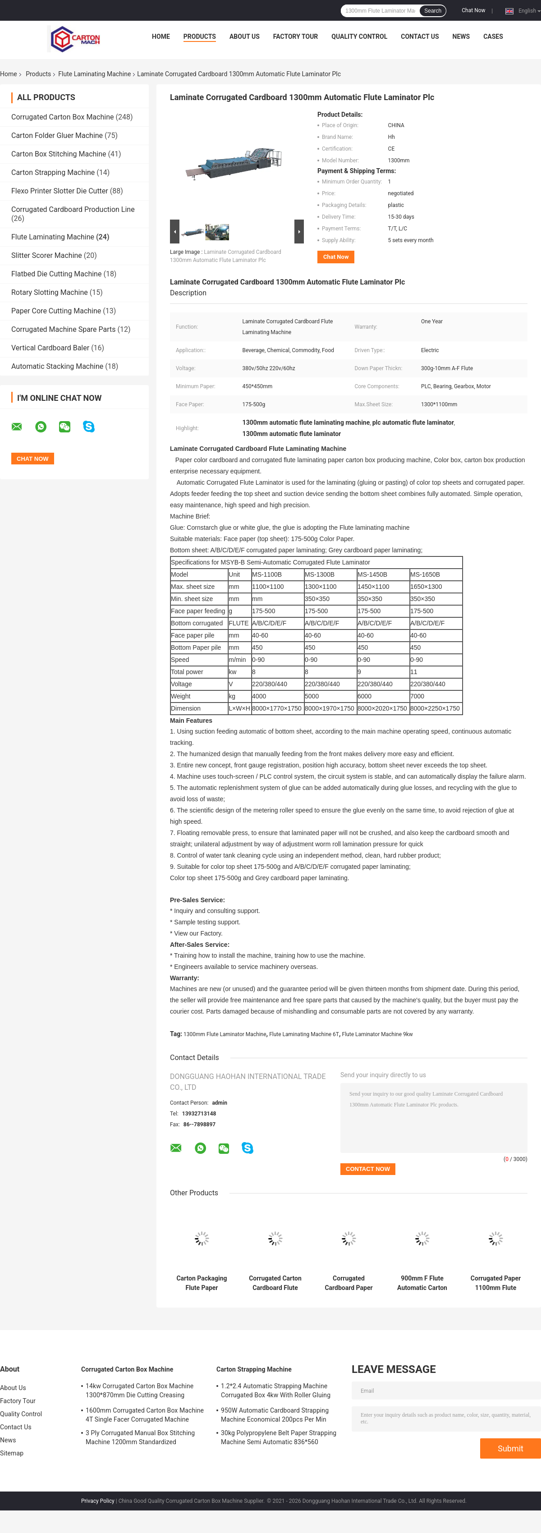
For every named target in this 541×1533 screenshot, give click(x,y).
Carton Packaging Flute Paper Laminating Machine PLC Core (202, 1283)
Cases (493, 36)
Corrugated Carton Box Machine (62, 117)
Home (161, 36)
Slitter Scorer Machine (46, 255)
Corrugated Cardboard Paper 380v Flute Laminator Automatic (348, 1283)
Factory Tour (295, 36)
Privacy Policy (98, 1501)
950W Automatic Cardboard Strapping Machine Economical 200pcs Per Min (275, 1415)
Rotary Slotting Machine (49, 292)
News (461, 36)
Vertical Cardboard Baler (50, 348)
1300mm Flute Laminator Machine (224, 1034)
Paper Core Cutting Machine (56, 311)
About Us (244, 36)
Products (199, 36)
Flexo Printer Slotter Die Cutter (59, 191)
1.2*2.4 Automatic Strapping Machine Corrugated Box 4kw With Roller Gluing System (275, 1391)
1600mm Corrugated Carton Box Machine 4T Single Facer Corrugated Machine (145, 1415)
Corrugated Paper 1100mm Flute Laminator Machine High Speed (496, 1283)
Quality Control (359, 36)
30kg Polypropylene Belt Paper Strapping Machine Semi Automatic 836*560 (278, 1437)
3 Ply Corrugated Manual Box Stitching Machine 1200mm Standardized (140, 1437)
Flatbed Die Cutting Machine (56, 274)
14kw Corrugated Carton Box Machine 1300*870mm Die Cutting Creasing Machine (139, 1391)
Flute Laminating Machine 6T (304, 1034)
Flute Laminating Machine (94, 74)
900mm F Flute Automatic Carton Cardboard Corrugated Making (422, 1283)
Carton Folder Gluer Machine (57, 135)
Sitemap (11, 1453)
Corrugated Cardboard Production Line (73, 209)
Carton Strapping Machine (53, 172)
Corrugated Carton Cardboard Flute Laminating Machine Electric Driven (275, 1283)
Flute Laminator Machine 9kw (377, 1034)
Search (432, 11)
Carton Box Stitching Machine (58, 154)
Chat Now (473, 10)
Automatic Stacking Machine (57, 366)
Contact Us (420, 36)
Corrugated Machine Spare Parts (63, 329)
